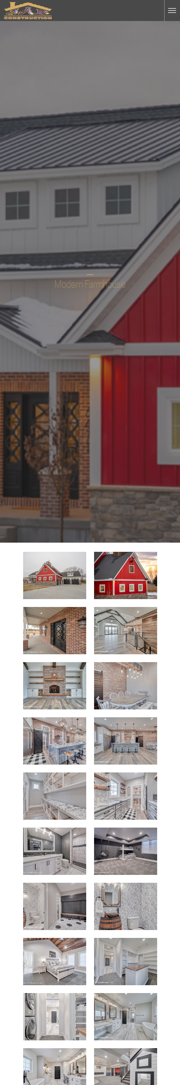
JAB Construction (28, 10)
